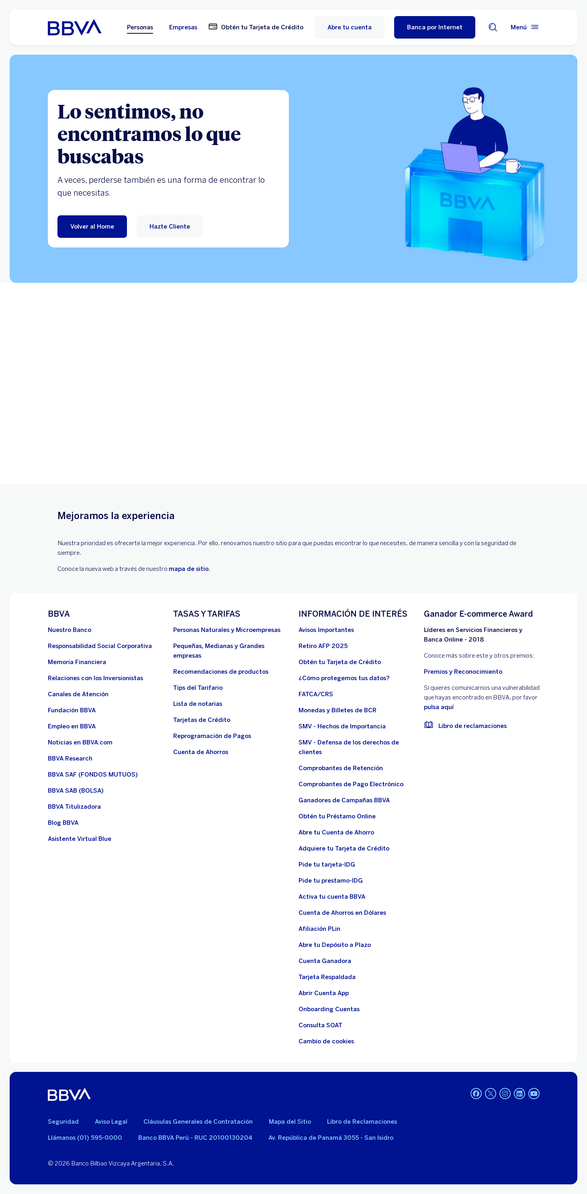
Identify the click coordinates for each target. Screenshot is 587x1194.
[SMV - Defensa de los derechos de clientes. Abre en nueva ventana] (356, 747)
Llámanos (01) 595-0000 (85, 1137)
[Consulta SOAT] (320, 1025)
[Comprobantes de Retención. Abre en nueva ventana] (341, 768)
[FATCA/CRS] (316, 694)
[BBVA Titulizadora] (74, 807)
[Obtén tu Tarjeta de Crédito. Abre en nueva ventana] (255, 27)
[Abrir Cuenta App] (324, 993)
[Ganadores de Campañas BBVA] (344, 800)
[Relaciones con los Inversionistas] (95, 678)
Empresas (183, 27)
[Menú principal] (525, 27)
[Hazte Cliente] (170, 226)
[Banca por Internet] (434, 27)
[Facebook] (476, 1094)
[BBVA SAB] (76, 790)
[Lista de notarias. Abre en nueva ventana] (197, 704)
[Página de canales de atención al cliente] (78, 694)
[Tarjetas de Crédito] (201, 720)
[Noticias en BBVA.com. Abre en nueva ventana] (80, 742)
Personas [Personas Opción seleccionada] (140, 27)
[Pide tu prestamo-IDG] (331, 880)
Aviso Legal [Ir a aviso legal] (111, 1121)
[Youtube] (534, 1094)
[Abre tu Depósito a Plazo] (335, 945)
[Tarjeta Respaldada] (327, 977)
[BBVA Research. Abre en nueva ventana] (70, 758)
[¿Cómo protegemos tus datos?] (344, 678)
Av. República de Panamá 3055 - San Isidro (330, 1137)
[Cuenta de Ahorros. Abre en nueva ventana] (200, 752)
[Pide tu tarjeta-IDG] (327, 864)
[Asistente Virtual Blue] (79, 839)
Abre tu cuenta (349, 27)
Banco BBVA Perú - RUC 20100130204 (195, 1137)
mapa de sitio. (189, 568)
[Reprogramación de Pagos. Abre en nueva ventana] (212, 736)
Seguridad (63, 1121)
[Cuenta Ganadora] (325, 961)
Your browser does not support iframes (293, 383)
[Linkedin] (519, 1094)
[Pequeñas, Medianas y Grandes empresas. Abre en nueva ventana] (231, 650)
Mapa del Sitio (290, 1121)
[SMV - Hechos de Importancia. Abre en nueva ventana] (342, 726)
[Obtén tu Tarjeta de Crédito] (340, 662)
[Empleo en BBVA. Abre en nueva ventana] (72, 726)
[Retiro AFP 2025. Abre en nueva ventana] (323, 646)
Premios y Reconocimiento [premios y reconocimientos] (463, 671)
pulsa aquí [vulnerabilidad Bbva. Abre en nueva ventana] (439, 707)
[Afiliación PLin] (319, 929)
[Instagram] (505, 1094)
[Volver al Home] (92, 226)
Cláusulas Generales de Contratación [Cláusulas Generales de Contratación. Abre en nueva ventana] (198, 1121)
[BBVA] (69, 1094)
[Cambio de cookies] (326, 1041)
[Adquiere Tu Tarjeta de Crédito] (344, 848)
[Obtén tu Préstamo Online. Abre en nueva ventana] (337, 816)
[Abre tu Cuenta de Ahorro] (336, 832)
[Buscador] (493, 27)
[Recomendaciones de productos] (220, 672)
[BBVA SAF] (93, 774)
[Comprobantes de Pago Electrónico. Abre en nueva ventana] (351, 784)
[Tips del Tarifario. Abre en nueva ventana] (198, 688)
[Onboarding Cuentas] (329, 1009)
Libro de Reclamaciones (362, 1121)
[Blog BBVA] (63, 823)
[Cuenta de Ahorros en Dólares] (342, 913)
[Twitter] (490, 1094)
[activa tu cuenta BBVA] (332, 897)
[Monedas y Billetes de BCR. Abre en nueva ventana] (337, 710)
